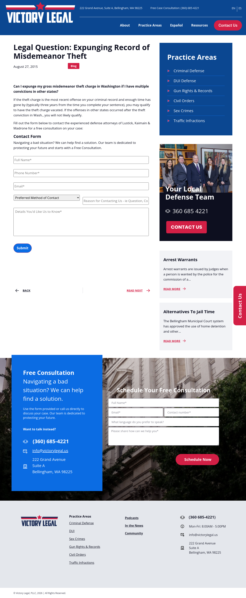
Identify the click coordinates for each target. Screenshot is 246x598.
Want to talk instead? (39, 429)
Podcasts (132, 518)
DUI (72, 531)
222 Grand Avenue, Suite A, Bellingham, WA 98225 (111, 8)
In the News (134, 525)
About (125, 25)
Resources (199, 25)
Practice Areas (150, 25)
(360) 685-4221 (190, 8)
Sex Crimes (77, 538)
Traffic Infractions (81, 561)
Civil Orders (77, 554)
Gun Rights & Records (84, 546)
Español (176, 25)
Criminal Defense (81, 523)
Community (134, 533)
